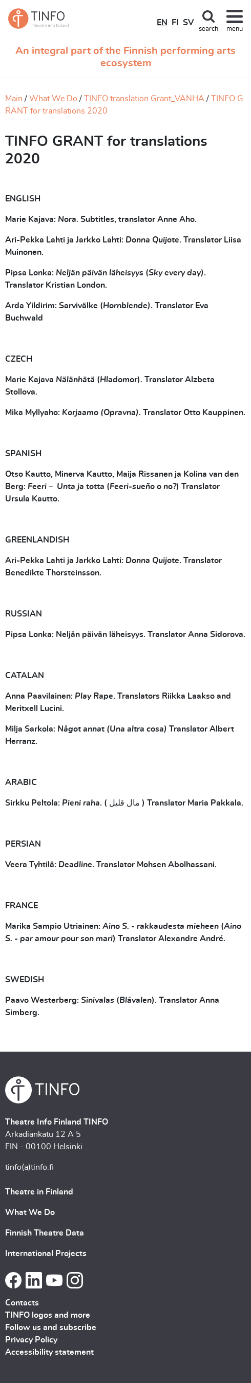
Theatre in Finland (39, 1192)
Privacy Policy (31, 1340)
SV (188, 22)
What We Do (53, 99)
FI (175, 22)
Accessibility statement (49, 1352)
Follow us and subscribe (50, 1327)
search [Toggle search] (208, 29)
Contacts (22, 1303)
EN (162, 22)
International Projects (46, 1253)
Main (14, 99)
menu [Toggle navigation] (234, 29)
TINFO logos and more (47, 1315)
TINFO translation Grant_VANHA (144, 99)
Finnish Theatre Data (44, 1233)
